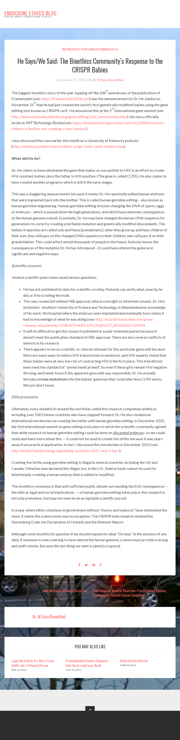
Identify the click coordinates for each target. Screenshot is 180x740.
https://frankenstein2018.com (65, 98)
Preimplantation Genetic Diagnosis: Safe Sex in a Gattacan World (87, 663)
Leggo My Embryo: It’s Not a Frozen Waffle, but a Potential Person (32, 663)
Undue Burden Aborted (134, 660)
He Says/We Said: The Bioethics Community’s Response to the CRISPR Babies (90, 65)
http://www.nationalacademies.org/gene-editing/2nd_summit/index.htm (69, 116)
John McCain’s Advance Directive (64, 590)
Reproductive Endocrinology (90, 49)
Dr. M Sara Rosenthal (108, 80)
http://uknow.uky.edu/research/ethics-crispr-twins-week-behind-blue (68, 146)
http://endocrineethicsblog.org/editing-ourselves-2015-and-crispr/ (65, 450)
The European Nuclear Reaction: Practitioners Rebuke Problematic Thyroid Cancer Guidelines (129, 593)
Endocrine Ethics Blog (30, 13)
